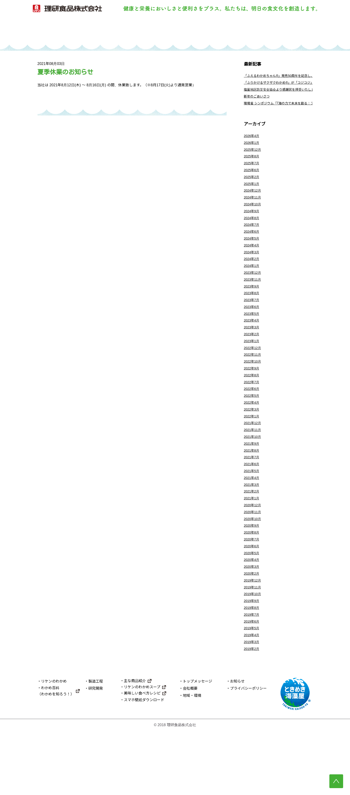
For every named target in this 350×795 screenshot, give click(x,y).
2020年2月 (252, 629)
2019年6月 (252, 682)
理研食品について (280, 31)
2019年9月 (252, 659)
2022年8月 (252, 408)
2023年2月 (252, 362)
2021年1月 (252, 545)
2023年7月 (252, 324)
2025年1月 (252, 195)
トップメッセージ (197, 745)
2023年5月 (252, 340)
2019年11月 (253, 644)
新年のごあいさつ (258, 100)
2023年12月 (253, 294)
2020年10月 (253, 568)
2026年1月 (252, 149)
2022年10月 (253, 393)
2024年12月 (253, 202)
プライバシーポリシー (248, 752)
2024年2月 (252, 278)
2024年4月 (252, 263)
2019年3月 (252, 705)
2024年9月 (252, 225)
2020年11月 (253, 560)
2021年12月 (253, 461)
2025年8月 (252, 164)
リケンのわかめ (112, 31)
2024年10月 (253, 218)
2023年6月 (252, 332)
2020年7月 (252, 591)
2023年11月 (253, 301)
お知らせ (237, 745)
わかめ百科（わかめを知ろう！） (55, 755)
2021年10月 (253, 477)
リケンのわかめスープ (142, 751)
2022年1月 (252, 454)
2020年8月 (252, 583)
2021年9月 (252, 484)
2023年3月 (252, 355)
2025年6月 (252, 180)
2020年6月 (252, 598)
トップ (70, 31)
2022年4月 (252, 438)
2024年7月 (252, 240)
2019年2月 (252, 713)
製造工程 (154, 31)
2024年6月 (252, 248)
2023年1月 (252, 370)
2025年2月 (252, 187)
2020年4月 (252, 614)
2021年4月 (252, 522)
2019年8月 (252, 667)
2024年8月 (252, 233)
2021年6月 (252, 507)
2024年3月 (252, 271)
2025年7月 (252, 172)
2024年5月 (252, 256)
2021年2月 (252, 538)
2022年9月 (252, 400)
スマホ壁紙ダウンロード (144, 764)
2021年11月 (253, 469)
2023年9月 (252, 309)
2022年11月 (253, 385)
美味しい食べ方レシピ (142, 757)
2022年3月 (252, 446)
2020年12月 (253, 553)
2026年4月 (252, 141)
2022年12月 (253, 378)
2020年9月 (252, 576)
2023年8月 (252, 317)
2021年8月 (252, 492)
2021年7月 (252, 499)
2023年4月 (252, 347)
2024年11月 (253, 210)
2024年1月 (252, 286)
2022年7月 (252, 416)
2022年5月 (252, 431)
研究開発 (196, 31)
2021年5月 (252, 515)
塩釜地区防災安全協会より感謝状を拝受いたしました (288, 93)
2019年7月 (252, 675)
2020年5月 (252, 606)
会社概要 (190, 752)
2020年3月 (252, 621)
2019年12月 (253, 636)
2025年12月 (253, 157)
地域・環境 (192, 760)
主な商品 (238, 31)
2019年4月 (252, 698)
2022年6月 (252, 423)
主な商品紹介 (135, 745)
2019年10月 (253, 652)
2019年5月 (252, 690)
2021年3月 (252, 530)
